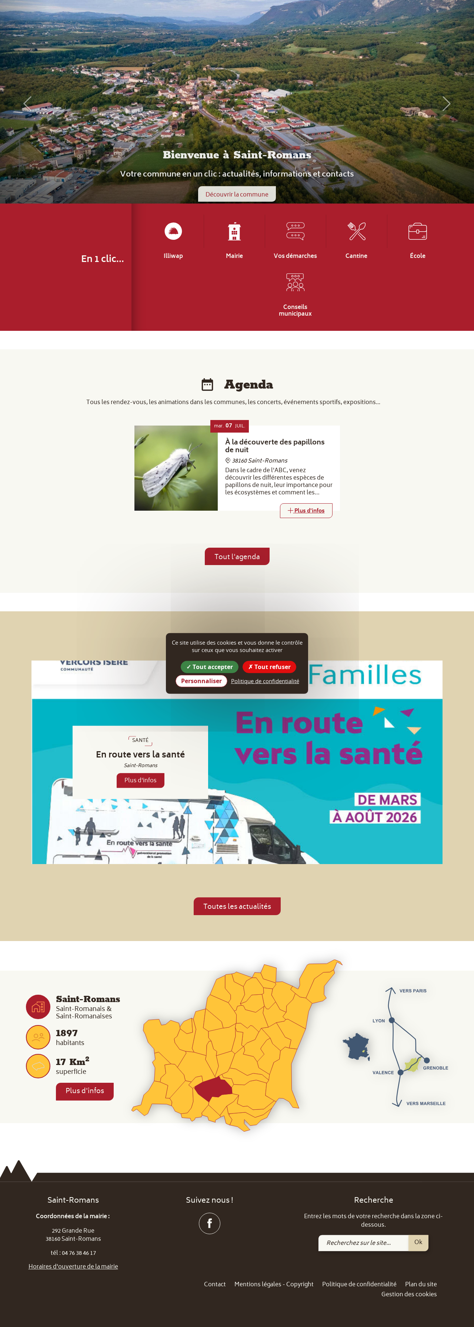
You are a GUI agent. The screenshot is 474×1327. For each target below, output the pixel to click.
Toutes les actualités (237, 907)
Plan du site (421, 1285)
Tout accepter (209, 667)
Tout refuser (269, 667)
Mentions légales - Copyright (274, 1285)
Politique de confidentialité (359, 1285)
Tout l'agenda (237, 557)
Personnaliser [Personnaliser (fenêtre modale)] (201, 681)
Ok (418, 1242)
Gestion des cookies (409, 1295)
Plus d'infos (140, 781)
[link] (423, 19)
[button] (23, 103)
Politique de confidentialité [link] (265, 681)
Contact (215, 1285)
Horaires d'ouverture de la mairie (73, 1267)
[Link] (306, 510)
